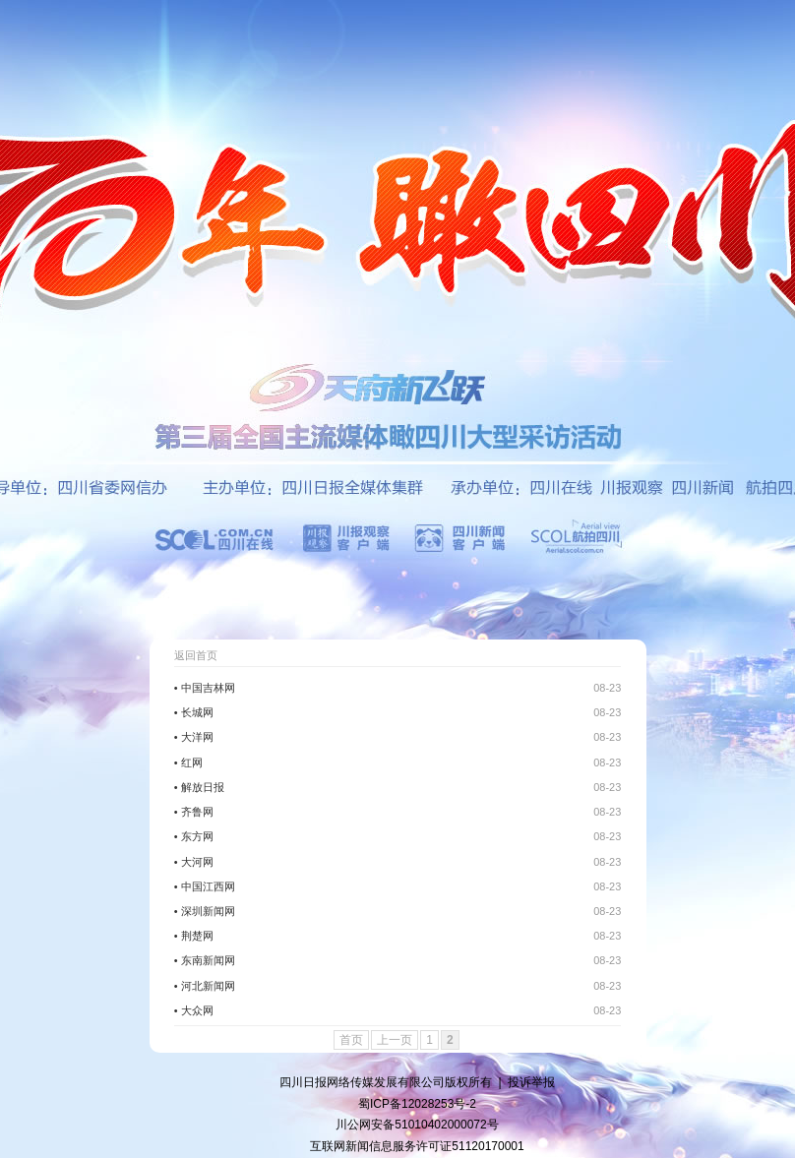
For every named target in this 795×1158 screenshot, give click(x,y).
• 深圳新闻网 (204, 911)
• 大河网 (194, 862)
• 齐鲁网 (194, 812)
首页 (351, 1040)
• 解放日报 (199, 787)
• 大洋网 (194, 737)
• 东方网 (194, 836)
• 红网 (188, 762)
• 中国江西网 (204, 886)
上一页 (394, 1040)
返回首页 (195, 655)
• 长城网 (194, 712)
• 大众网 (194, 1010)
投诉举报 (531, 1082)
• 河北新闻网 (204, 986)
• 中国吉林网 (204, 688)
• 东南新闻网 (204, 960)
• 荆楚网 (194, 936)
